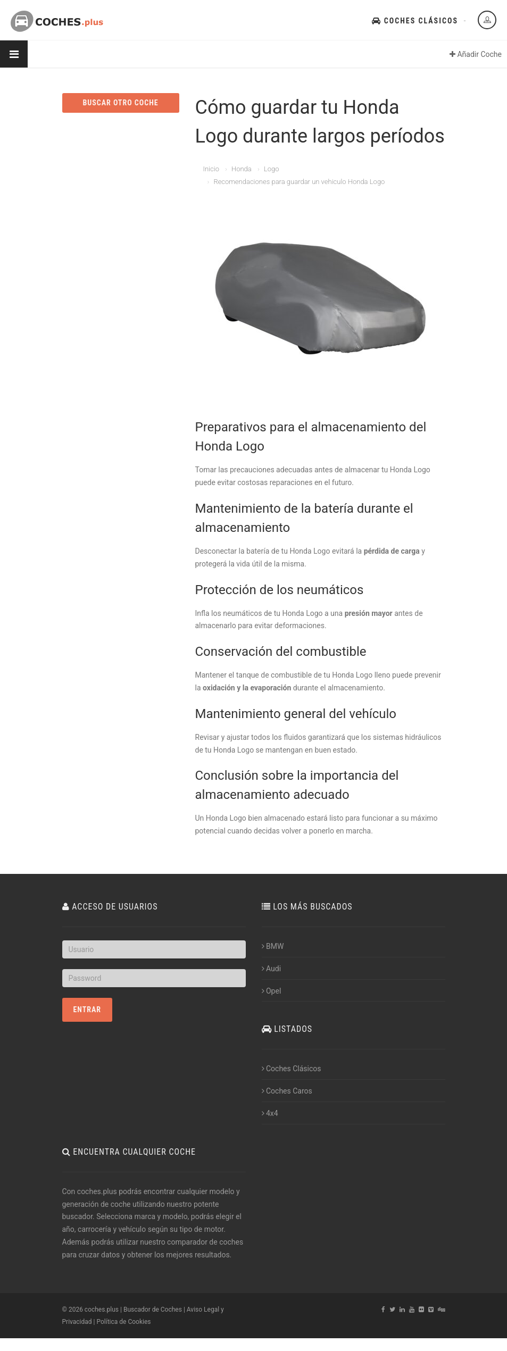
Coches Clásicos (415, 20)
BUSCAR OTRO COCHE (120, 102)
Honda (241, 169)
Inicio (211, 169)
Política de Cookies (123, 1321)
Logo (271, 169)
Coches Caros (287, 1091)
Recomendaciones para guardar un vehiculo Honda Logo (299, 182)
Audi (271, 968)
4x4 (270, 1113)
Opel (271, 991)
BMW (273, 946)
